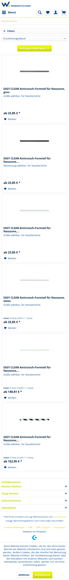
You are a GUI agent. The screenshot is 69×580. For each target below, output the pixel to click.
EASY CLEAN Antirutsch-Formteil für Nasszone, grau (34, 90)
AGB (30, 527)
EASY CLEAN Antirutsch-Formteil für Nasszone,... (27, 160)
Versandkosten (59, 516)
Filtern (9, 31)
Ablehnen (23, 574)
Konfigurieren (42, 574)
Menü (9, 12)
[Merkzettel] (47, 12)
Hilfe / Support (43, 527)
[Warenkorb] (63, 12)
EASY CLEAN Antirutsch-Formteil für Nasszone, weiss (34, 299)
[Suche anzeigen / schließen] (39, 12)
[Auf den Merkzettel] (10, 119)
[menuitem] (8, 12)
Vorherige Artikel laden (34, 48)
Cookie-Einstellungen (14, 527)
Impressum (59, 527)
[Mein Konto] (55, 12)
